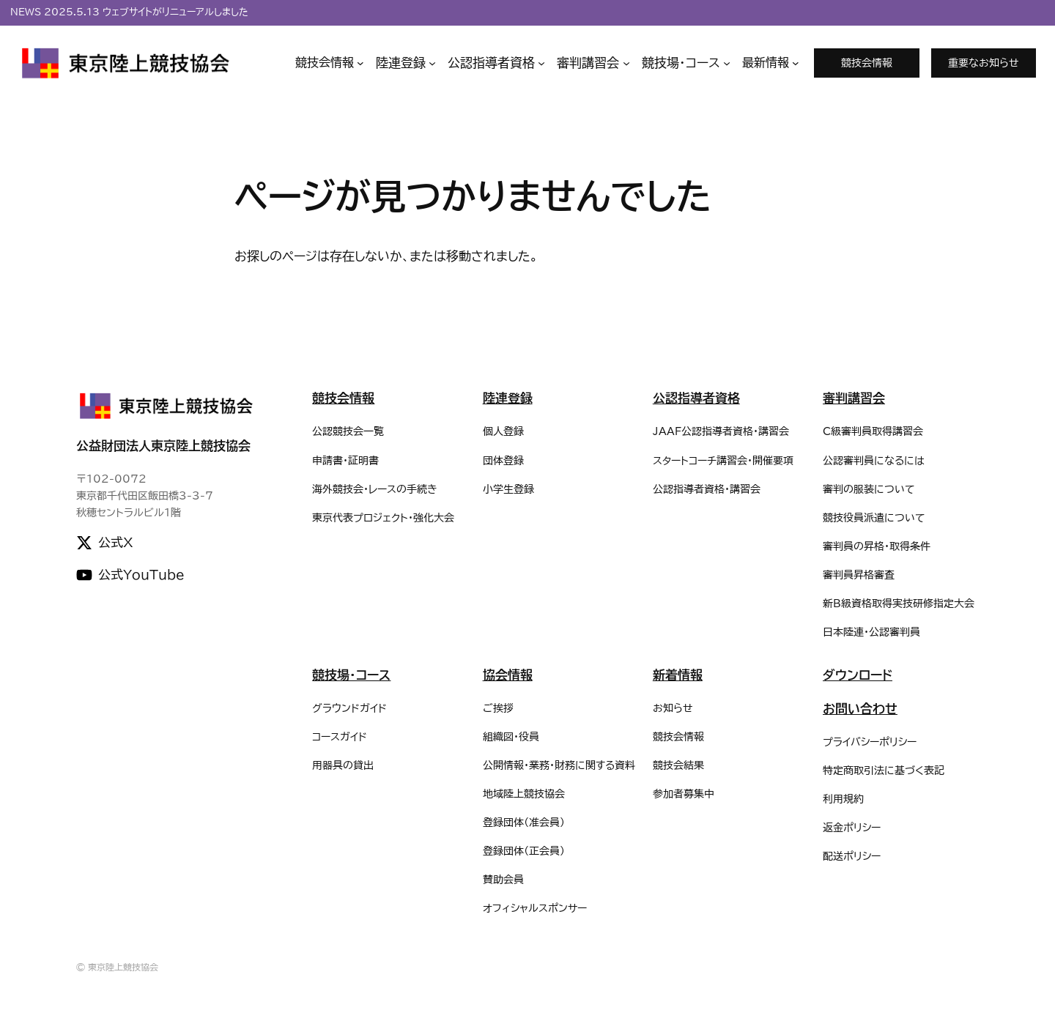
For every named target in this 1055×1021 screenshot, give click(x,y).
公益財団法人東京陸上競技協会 (163, 445)
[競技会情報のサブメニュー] (329, 63)
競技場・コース (351, 675)
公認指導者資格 (696, 398)
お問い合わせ (860, 708)
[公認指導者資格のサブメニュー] (496, 63)
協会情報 (508, 675)
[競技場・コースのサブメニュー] (686, 63)
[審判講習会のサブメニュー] (593, 63)
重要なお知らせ (983, 62)
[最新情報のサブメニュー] (770, 63)
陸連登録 (508, 398)
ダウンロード (857, 675)
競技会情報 (866, 62)
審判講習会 (854, 398)
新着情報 (678, 675)
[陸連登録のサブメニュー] (406, 63)
